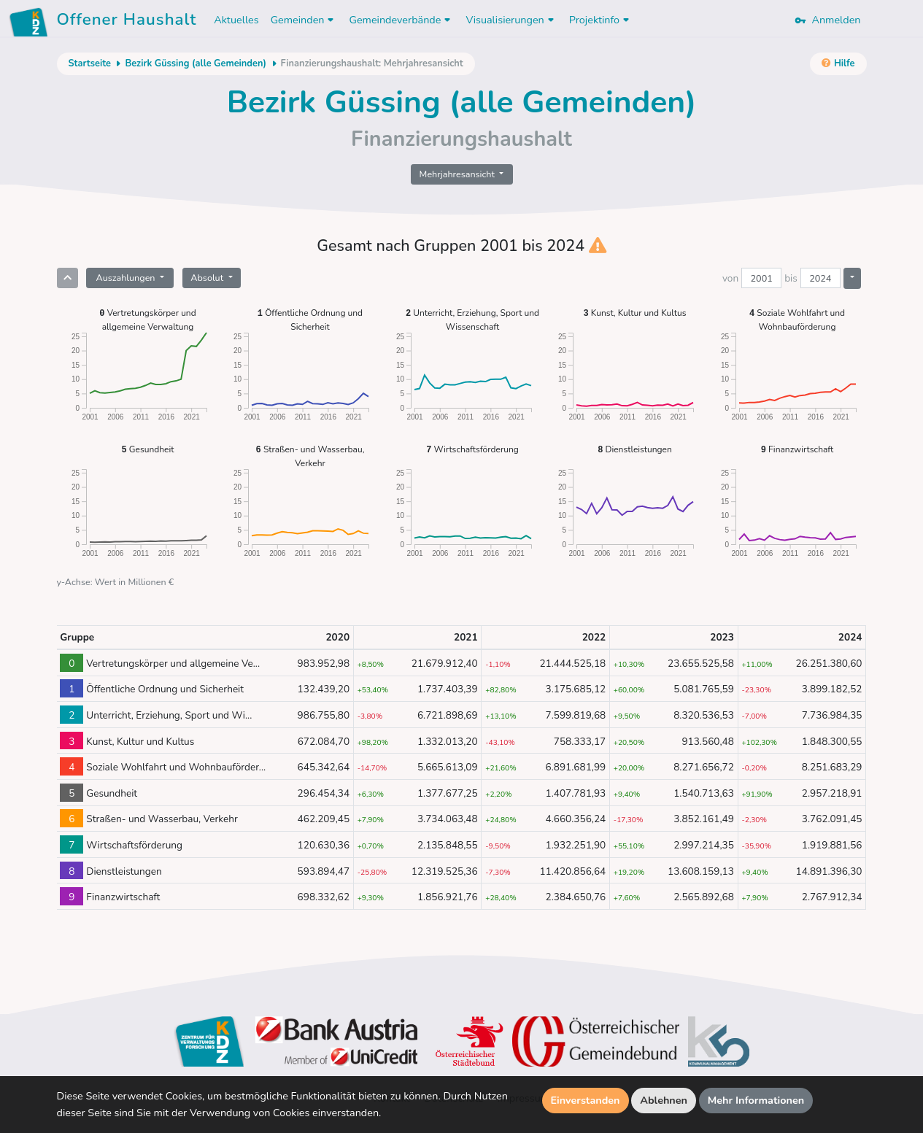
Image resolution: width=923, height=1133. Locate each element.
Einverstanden (585, 1100)
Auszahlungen (126, 277)
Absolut (207, 277)
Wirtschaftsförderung (472, 449)
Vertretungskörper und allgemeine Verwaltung (147, 319)
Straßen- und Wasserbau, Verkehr (310, 455)
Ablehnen (663, 1100)
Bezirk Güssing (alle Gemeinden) (195, 63)
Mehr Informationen (756, 1100)
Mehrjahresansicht (459, 174)
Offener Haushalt (127, 21)
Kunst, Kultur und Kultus (635, 312)
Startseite (90, 63)
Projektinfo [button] (601, 19)
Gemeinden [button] (304, 19)
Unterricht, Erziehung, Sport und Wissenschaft (472, 319)
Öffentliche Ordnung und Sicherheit (310, 319)
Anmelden (827, 19)
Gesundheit (148, 449)
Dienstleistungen (635, 449)
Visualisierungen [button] (511, 19)
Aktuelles (236, 19)
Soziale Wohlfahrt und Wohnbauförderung (797, 319)
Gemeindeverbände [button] (401, 19)
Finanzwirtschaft (797, 449)
